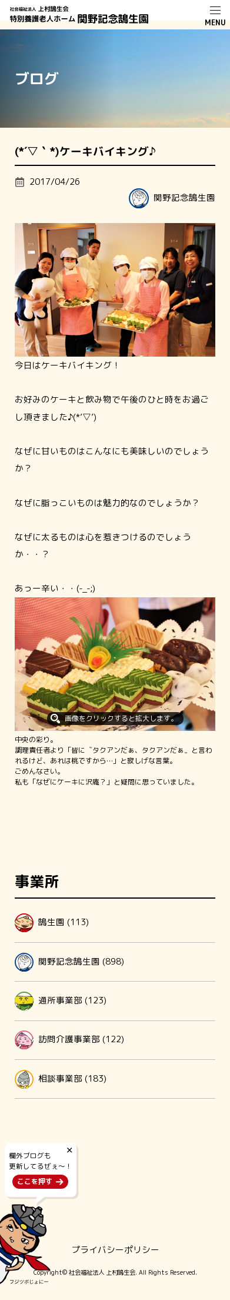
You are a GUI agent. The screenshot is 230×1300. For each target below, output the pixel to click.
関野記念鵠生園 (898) (69, 962)
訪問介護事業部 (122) (69, 1039)
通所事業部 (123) (60, 1001)
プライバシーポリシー (115, 1250)
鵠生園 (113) (52, 922)
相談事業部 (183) (60, 1079)
